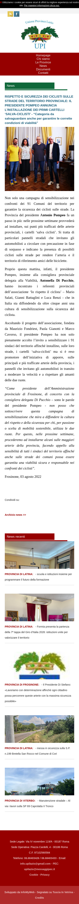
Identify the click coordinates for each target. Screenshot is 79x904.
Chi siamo (43, 58)
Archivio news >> (15, 514)
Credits (39, 897)
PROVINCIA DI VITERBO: (20, 800)
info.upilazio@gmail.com (35, 863)
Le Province (43, 62)
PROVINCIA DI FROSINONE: (22, 684)
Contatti (43, 72)
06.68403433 (49, 858)
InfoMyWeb (28, 892)
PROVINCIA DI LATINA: (19, 574)
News (43, 65)
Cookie (34, 874)
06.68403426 (32, 858)
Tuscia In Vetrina (63, 892)
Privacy (45, 874)
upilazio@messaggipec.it (39, 869)
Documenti (43, 69)
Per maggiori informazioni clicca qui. (42, 5)
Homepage (43, 55)
